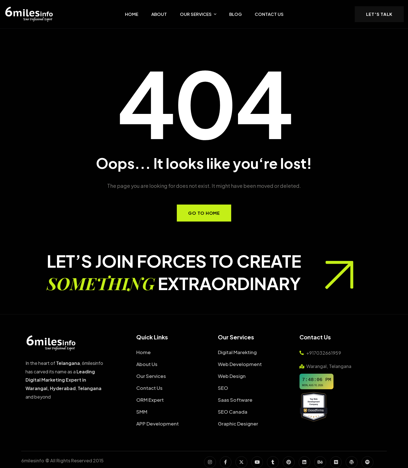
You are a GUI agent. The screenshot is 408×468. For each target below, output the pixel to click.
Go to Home (204, 213)
